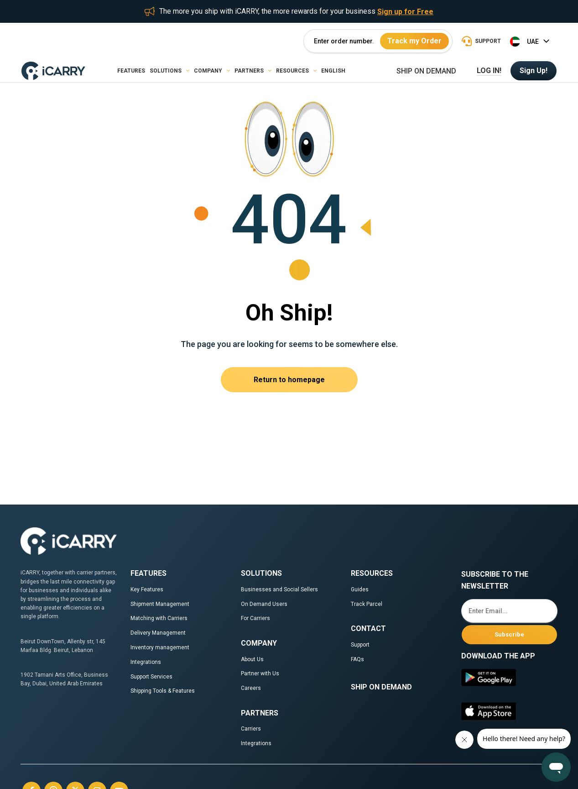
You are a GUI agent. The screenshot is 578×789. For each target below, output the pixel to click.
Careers (251, 688)
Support (360, 645)
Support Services (151, 676)
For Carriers (255, 618)
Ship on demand (426, 71)
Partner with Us (260, 673)
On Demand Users (264, 604)
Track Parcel (366, 604)
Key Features (146, 589)
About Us (252, 659)
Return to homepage (289, 379)
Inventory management (159, 647)
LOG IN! (489, 70)
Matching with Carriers (158, 618)
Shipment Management (159, 604)
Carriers (251, 729)
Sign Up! (533, 70)
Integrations (145, 662)
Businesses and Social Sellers (280, 589)
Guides (360, 589)
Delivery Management (158, 633)
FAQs (357, 659)
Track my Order (414, 41)
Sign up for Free (405, 11)
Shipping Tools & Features (162, 691)
